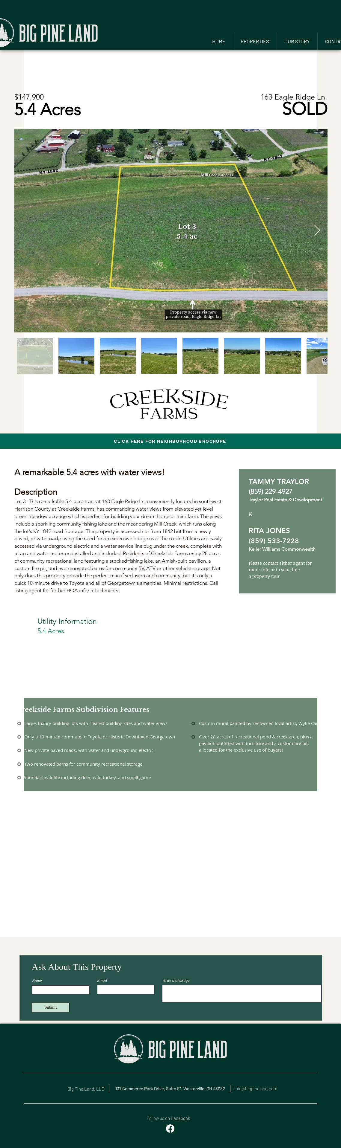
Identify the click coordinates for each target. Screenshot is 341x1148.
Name (37, 981)
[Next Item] (317, 230)
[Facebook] (170, 1128)
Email (102, 980)
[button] (255, 41)
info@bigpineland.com (255, 1088)
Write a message (176, 980)
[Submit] (51, 1007)
